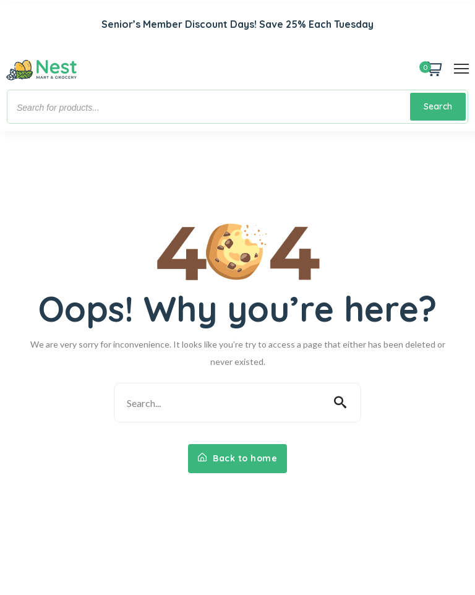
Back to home (237, 458)
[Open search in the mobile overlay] (237, 107)
